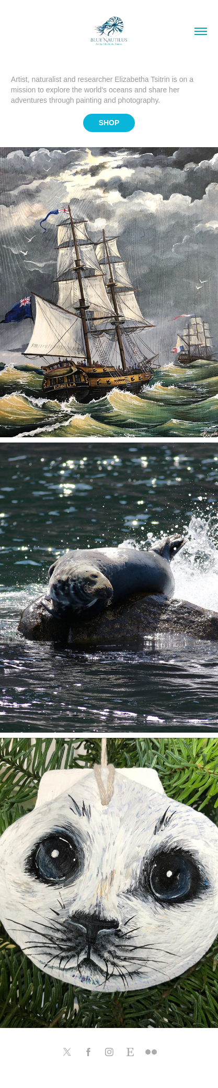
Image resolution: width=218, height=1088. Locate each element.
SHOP (109, 122)
